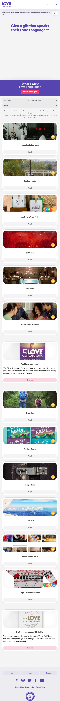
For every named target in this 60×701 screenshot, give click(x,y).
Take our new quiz (30, 92)
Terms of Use (19, 687)
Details (30, 152)
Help (11, 673)
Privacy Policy (30, 687)
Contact (48, 673)
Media (30, 673)
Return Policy (40, 687)
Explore (30, 380)
